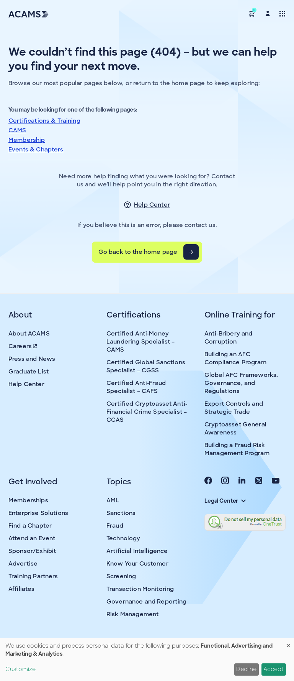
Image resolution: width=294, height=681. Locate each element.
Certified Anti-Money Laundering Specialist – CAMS (140, 342)
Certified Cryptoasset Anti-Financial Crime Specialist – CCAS (146, 412)
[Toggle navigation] (282, 13)
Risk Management (132, 614)
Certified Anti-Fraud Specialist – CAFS (136, 387)
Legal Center (225, 500)
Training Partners (33, 576)
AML (112, 500)
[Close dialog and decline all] (288, 643)
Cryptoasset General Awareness (235, 428)
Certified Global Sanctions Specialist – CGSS (145, 366)
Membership (26, 140)
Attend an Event (31, 538)
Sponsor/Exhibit (32, 551)
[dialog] (147, 659)
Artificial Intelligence (137, 551)
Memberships (28, 500)
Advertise (23, 564)
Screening (121, 576)
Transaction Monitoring (140, 589)
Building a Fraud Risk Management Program (237, 449)
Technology (123, 538)
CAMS (17, 130)
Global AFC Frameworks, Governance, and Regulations (241, 383)
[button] (251, 13)
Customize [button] (20, 669)
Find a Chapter (30, 526)
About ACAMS (29, 333)
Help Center (152, 205)
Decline (246, 669)
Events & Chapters (36, 149)
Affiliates (21, 589)
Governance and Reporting (146, 601)
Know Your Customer (137, 564)
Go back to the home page (138, 252)
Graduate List (28, 371)
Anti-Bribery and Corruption (228, 337)
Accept (273, 669)
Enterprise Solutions (38, 513)
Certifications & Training (44, 121)
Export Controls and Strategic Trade (233, 408)
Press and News (31, 359)
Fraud (114, 526)
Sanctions (121, 513)
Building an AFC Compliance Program (235, 358)
